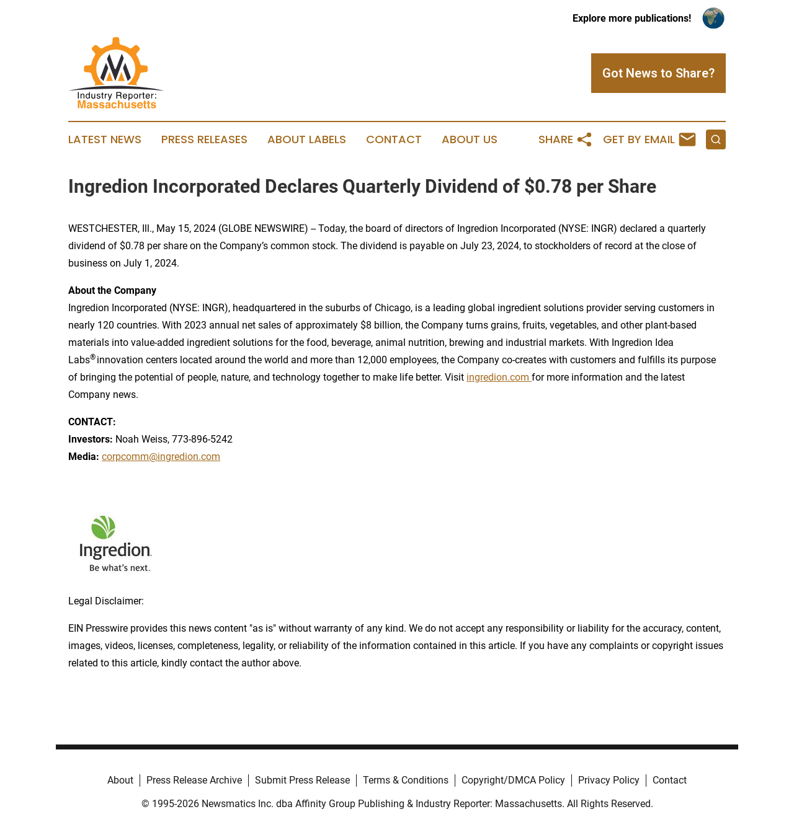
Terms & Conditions (405, 780)
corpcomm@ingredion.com (161, 456)
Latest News (104, 139)
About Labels (306, 139)
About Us (469, 139)
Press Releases (204, 139)
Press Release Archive (194, 780)
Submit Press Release (302, 780)
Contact (394, 139)
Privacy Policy (609, 780)
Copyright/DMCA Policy (513, 780)
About (120, 780)
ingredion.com (499, 377)
